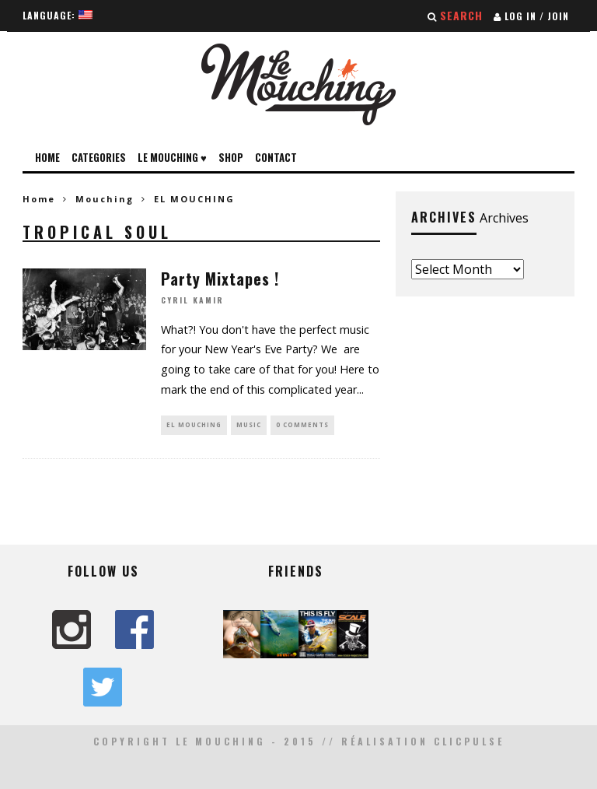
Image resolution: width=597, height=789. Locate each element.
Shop (230, 157)
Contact (276, 157)
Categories (99, 157)
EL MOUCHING (194, 424)
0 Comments (302, 424)
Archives (504, 217)
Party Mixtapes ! (220, 278)
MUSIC (248, 424)
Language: (58, 15)
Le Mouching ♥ (172, 157)
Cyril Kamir (192, 301)
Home (47, 157)
